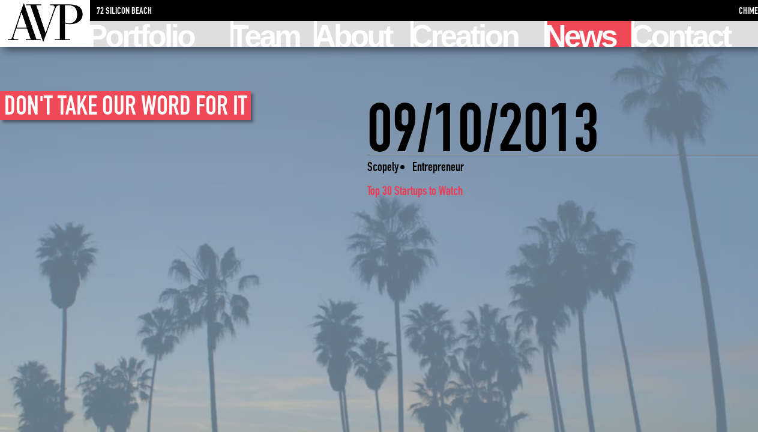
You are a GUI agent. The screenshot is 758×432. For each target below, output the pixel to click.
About (354, 34)
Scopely (383, 166)
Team (266, 34)
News (581, 34)
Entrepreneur (438, 166)
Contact (682, 34)
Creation (466, 34)
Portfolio (142, 34)
